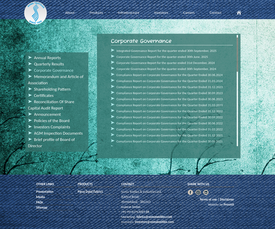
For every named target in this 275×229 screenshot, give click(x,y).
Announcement (47, 114)
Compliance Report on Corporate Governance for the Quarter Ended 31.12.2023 (170, 87)
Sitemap (41, 207)
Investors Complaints (52, 127)
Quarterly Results (49, 64)
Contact (215, 12)
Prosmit (229, 204)
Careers (189, 12)
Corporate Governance (53, 70)
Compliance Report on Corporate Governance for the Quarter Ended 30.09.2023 (170, 93)
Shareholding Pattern (52, 89)
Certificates (44, 95)
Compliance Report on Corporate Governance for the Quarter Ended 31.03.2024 (170, 81)
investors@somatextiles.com (154, 222)
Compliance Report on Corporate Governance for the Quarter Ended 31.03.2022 (170, 129)
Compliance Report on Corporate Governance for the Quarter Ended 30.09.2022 (170, 117)
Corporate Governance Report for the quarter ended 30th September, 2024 (166, 69)
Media (40, 197)
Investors (161, 12)
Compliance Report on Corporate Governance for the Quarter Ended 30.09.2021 (170, 141)
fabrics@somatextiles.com (154, 217)
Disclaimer (227, 199)
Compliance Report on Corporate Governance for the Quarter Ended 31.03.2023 (170, 105)
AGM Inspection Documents (58, 133)
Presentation (45, 192)
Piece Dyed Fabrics (90, 192)
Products (96, 12)
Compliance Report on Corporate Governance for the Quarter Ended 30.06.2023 (170, 99)
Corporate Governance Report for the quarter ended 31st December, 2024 (166, 63)
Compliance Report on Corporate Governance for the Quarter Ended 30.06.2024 (170, 75)
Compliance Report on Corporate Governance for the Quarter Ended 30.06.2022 (170, 123)
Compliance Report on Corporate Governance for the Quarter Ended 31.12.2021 (170, 135)
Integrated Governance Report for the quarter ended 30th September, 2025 (167, 51)
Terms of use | (210, 199)
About (70, 12)
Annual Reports (47, 57)
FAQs (39, 202)
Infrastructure (128, 12)
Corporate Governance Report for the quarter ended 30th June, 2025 (162, 57)
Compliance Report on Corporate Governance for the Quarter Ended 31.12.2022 (170, 111)
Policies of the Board (52, 120)
